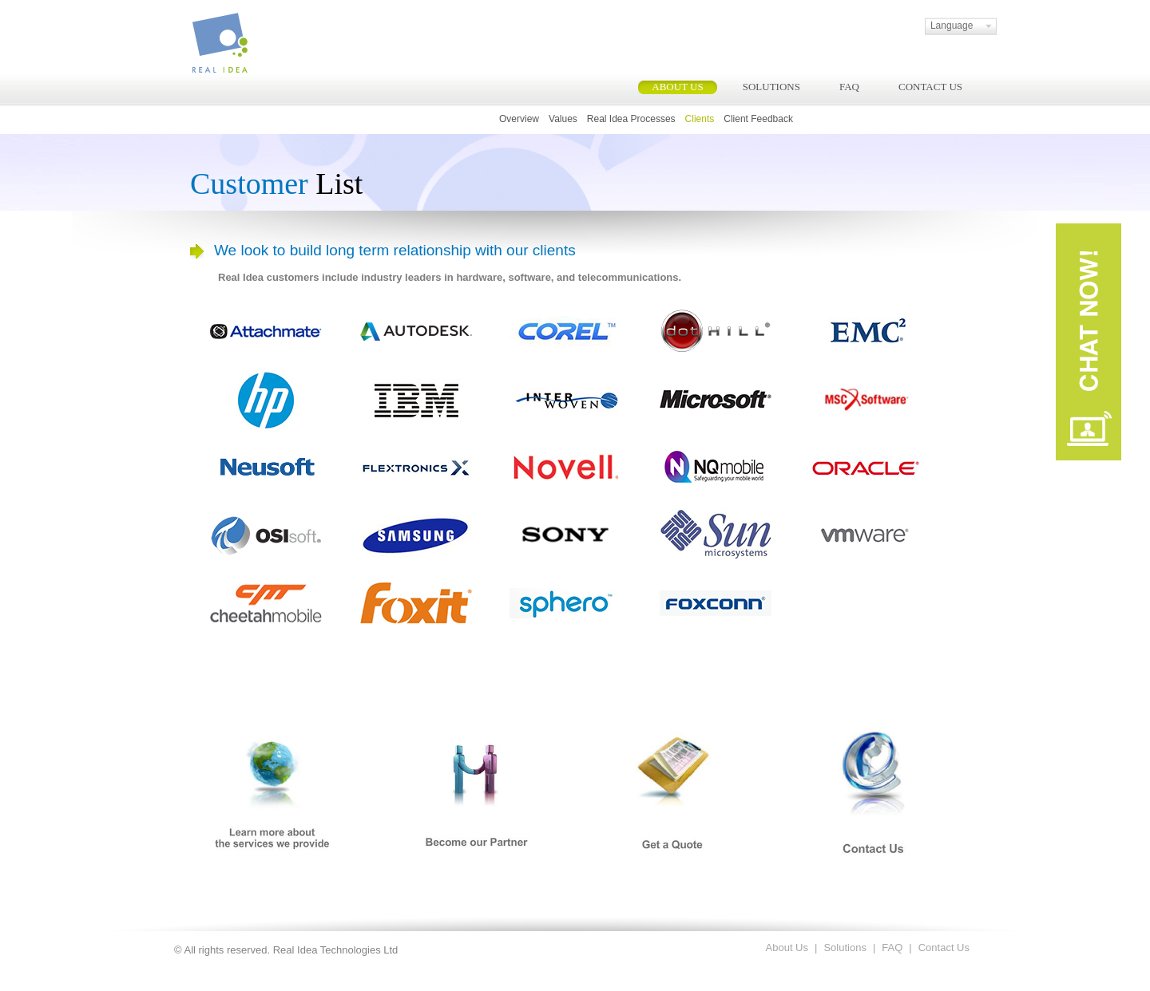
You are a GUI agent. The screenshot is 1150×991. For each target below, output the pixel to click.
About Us (787, 947)
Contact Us (944, 947)
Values (563, 118)
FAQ (892, 947)
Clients (700, 118)
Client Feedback (758, 118)
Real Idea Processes (631, 118)
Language (947, 25)
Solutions (844, 947)
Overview (519, 118)
